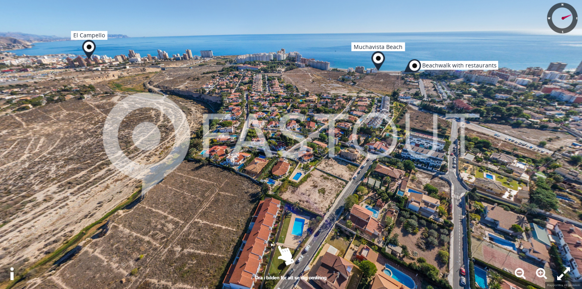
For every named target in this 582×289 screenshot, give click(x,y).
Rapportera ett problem (563, 285)
